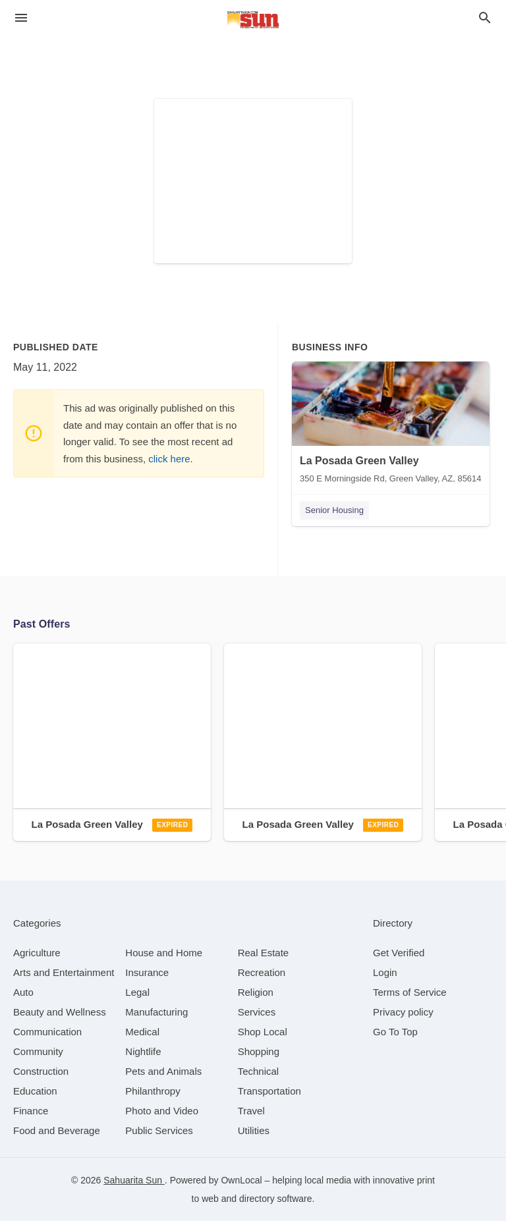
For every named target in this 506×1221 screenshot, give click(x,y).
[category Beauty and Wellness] (59, 1012)
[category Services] (257, 1012)
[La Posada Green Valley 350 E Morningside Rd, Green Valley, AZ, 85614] (391, 425)
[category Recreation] (262, 972)
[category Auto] (23, 992)
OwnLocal (241, 1180)
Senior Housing (334, 510)
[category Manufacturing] (156, 1012)
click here (169, 458)
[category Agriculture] (37, 952)
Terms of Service (410, 992)
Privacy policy (403, 1012)
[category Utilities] (253, 1130)
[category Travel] (251, 1110)
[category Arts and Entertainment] (63, 972)
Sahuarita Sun (134, 1180)
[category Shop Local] (262, 1031)
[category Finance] (30, 1110)
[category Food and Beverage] (56, 1130)
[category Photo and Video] (161, 1110)
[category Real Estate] (263, 952)
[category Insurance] (147, 972)
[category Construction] (41, 1071)
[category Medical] (142, 1031)
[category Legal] (137, 992)
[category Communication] (47, 1031)
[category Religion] (255, 992)
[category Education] (35, 1091)
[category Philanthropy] (152, 1091)
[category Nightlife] (143, 1051)
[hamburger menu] (21, 18)
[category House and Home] (163, 952)
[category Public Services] (159, 1130)
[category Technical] (258, 1071)
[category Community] (38, 1051)
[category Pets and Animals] (163, 1071)
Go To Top (395, 1031)
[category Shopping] (258, 1051)
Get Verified (398, 952)
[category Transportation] (269, 1091)
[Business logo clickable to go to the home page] (253, 19)
